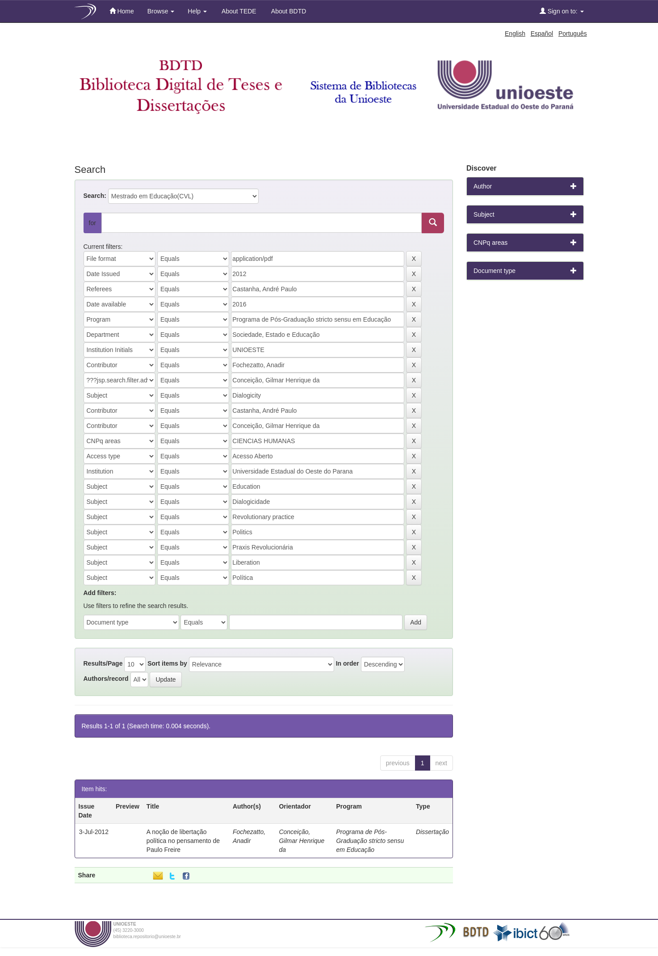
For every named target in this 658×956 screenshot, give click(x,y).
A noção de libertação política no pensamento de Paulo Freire (183, 840)
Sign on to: (562, 11)
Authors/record (106, 678)
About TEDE (238, 11)
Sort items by (167, 663)
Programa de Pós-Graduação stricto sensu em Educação (370, 840)
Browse (161, 11)
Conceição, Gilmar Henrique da (301, 840)
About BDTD (288, 11)
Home (121, 11)
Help (197, 11)
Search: (95, 195)
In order (347, 663)
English (515, 33)
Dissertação (432, 831)
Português (572, 33)
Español (542, 33)
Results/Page (103, 663)
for (92, 222)
